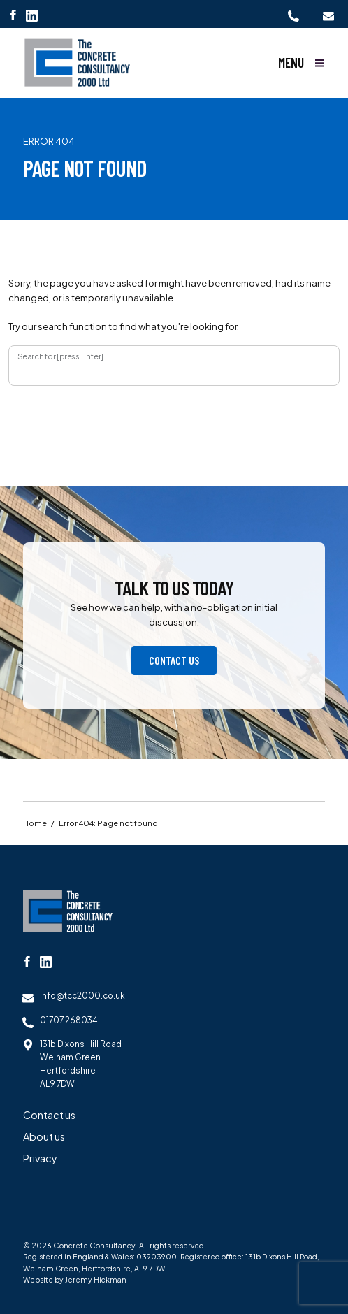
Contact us (174, 660)
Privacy (40, 1158)
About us (44, 1136)
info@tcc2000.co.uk (82, 995)
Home (35, 823)
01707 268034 (69, 1020)
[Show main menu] (301, 63)
